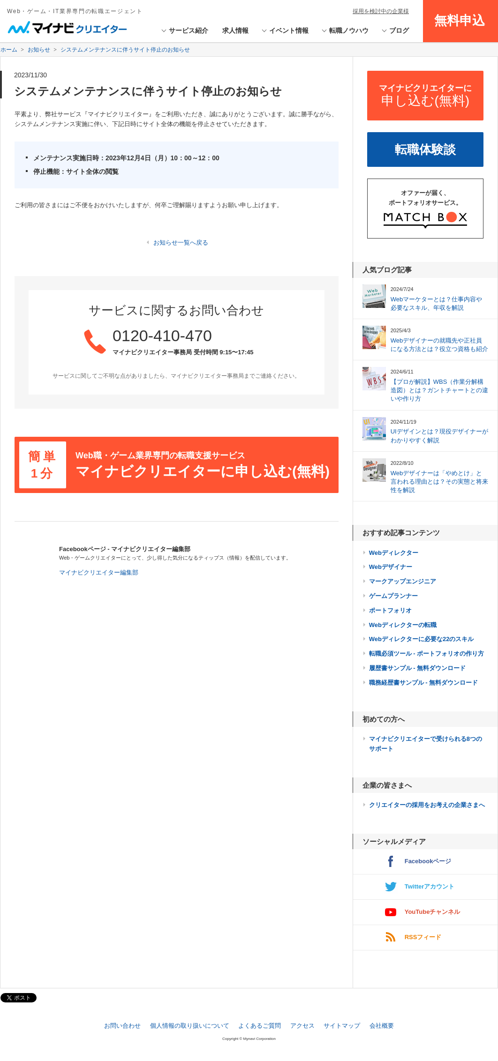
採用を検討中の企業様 (381, 11)
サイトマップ (342, 1025)
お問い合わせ (122, 1025)
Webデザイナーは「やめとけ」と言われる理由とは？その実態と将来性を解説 (439, 481)
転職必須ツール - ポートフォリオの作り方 (426, 653)
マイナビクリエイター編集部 (98, 572)
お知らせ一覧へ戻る (180, 242)
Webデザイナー (390, 566)
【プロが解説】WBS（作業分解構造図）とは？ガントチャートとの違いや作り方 (439, 390)
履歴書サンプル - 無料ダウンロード (417, 668)
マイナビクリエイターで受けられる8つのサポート (425, 743)
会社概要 (382, 1025)
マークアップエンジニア (402, 581)
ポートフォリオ (390, 610)
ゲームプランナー (393, 595)
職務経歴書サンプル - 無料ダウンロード (423, 682)
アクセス (302, 1025)
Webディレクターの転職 (403, 624)
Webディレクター (393, 552)
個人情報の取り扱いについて (189, 1025)
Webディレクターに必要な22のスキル (421, 639)
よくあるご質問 (259, 1025)
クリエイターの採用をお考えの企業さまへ (427, 804)
